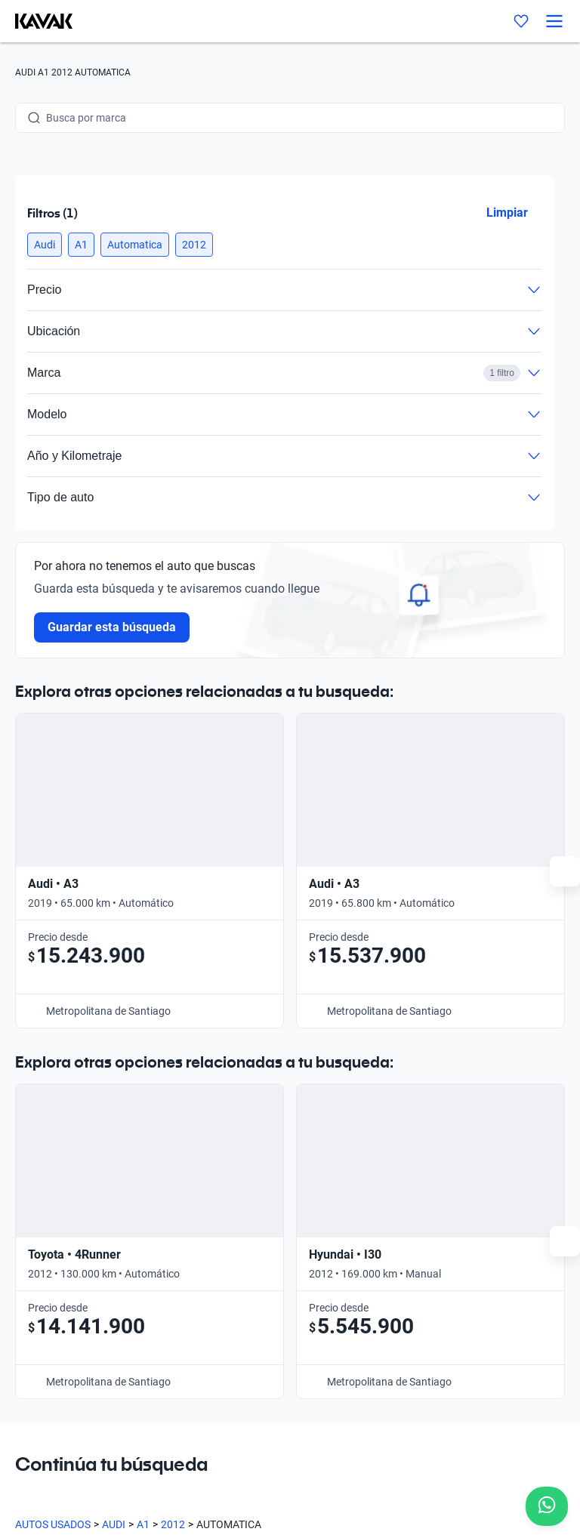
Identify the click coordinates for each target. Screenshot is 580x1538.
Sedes (180, 1222)
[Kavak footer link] (57, 1258)
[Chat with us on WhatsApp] (547, 1506)
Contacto (416, 1188)
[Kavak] (36, 21)
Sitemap (34, 1467)
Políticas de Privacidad (353, 1452)
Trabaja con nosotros (216, 1327)
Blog (176, 1292)
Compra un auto (204, 1188)
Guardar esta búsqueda (112, 627)
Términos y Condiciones (476, 1452)
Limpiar (507, 212)
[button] (44, 245)
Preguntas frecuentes (216, 1257)
